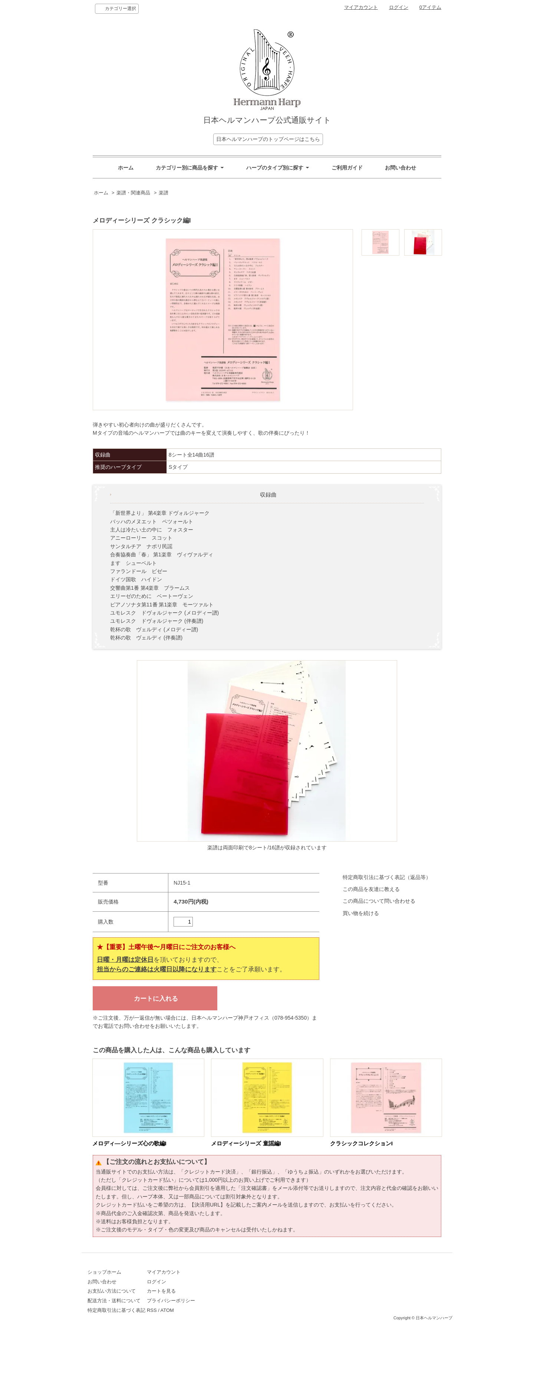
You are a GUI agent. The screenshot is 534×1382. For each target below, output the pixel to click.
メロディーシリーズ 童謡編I (246, 1143)
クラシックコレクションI (361, 1143)
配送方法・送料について (114, 1300)
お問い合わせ (400, 168)
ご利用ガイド (347, 168)
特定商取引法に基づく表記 (116, 1310)
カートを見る (192, 1291)
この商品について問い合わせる (379, 901)
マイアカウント (361, 7)
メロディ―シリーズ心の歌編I (129, 1143)
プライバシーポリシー (202, 1300)
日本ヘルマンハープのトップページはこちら (268, 139)
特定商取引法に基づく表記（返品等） (387, 877)
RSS (183, 1310)
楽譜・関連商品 (133, 192)
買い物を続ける (361, 913)
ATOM (198, 1310)
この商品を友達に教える (371, 889)
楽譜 (163, 192)
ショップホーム (104, 1272)
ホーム (126, 168)
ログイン (398, 7)
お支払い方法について (112, 1291)
